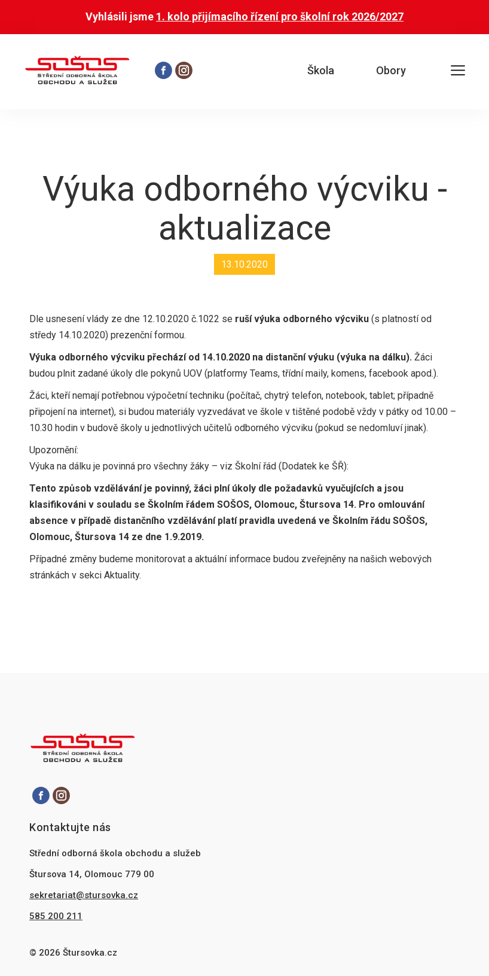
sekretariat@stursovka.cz (83, 895)
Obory (391, 70)
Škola (320, 70)
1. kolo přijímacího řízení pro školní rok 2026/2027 (280, 16)
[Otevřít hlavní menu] (458, 72)
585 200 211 (55, 916)
